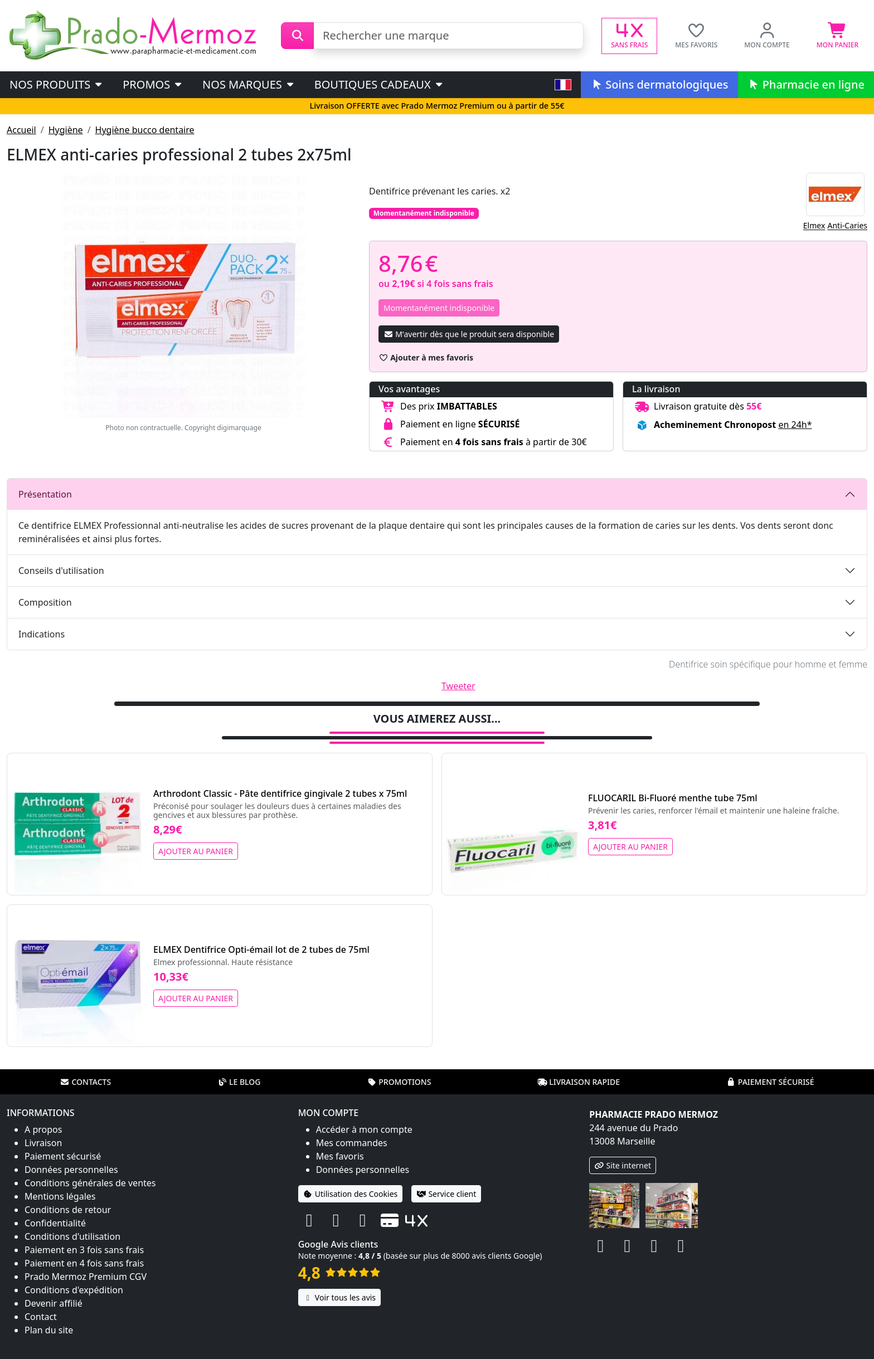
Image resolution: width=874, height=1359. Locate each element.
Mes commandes (351, 1143)
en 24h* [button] (795, 424)
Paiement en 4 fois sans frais (84, 1263)
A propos (43, 1129)
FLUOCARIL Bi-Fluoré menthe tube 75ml (673, 798)
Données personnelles (71, 1169)
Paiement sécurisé (770, 1082)
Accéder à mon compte (364, 1129)
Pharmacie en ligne (806, 84)
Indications (41, 634)
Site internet (622, 1165)
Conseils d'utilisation (61, 570)
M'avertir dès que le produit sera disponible (468, 334)
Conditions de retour (68, 1210)
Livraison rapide (578, 1082)
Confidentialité (55, 1223)
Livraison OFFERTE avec (436, 105)
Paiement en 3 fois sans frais (84, 1250)
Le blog (239, 1082)
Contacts (85, 1082)
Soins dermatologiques (659, 84)
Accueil (21, 130)
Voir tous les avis (339, 1297)
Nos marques (248, 84)
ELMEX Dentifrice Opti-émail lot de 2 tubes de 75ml (261, 949)
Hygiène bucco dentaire (145, 130)
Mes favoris (340, 1156)
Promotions (399, 1082)
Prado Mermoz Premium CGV (86, 1276)
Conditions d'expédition (74, 1290)
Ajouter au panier (195, 851)
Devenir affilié (53, 1303)
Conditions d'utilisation (72, 1236)
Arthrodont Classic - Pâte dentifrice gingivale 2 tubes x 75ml (280, 793)
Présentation (45, 494)
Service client (446, 1193)
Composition (45, 602)
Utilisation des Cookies (350, 1193)
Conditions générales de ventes (90, 1183)
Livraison (43, 1143)
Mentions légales (60, 1196)
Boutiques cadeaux (379, 84)
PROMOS (153, 84)
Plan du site (49, 1330)
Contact (41, 1317)
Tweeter (458, 686)
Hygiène (65, 130)
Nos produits (56, 84)
